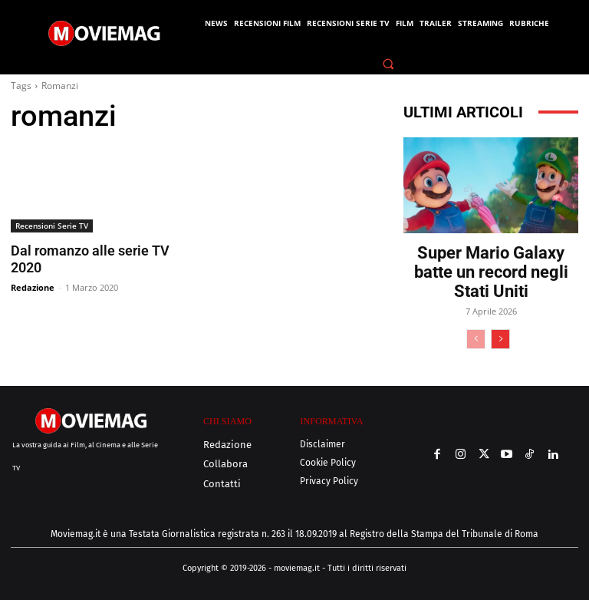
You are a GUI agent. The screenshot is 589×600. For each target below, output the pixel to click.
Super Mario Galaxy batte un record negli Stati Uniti (491, 272)
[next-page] (500, 339)
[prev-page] (475, 339)
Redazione (32, 286)
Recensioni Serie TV (51, 225)
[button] (389, 64)
